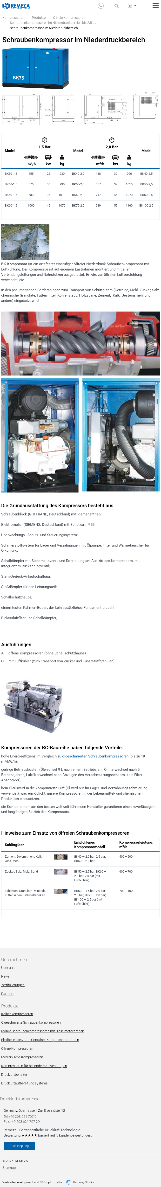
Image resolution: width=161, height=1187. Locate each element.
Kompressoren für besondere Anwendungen (34, 1066)
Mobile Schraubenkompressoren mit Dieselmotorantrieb (42, 1031)
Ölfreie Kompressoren (17, 1048)
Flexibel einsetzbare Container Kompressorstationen (40, 1040)
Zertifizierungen (13, 985)
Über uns (7, 968)
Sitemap (9, 1168)
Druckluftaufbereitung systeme (24, 1083)
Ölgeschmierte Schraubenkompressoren (31, 1022)
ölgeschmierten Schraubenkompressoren (95, 756)
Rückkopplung (19, 1146)
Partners (7, 994)
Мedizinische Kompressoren (22, 1057)
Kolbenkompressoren (17, 1014)
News (5, 976)
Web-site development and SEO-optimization (32, 1182)
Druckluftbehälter (14, 1074)
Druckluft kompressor (20, 1098)
